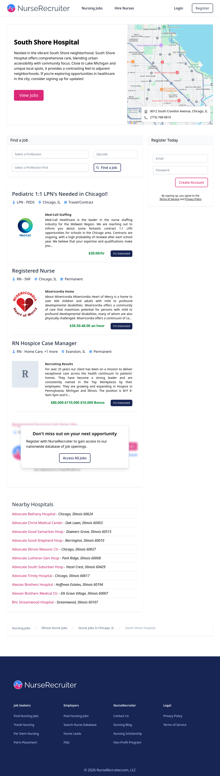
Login (178, 8)
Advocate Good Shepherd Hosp (37, 540)
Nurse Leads (72, 733)
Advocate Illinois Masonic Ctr (35, 549)
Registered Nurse (33, 270)
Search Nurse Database (80, 725)
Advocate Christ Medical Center (37, 522)
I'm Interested (121, 253)
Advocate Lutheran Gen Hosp (35, 558)
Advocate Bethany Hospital (33, 514)
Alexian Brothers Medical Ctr (35, 593)
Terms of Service (169, 199)
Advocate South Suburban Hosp (37, 567)
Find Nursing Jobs (26, 716)
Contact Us (121, 716)
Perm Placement (25, 742)
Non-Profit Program (127, 742)
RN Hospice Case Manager (44, 343)
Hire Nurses (124, 8)
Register (202, 8)
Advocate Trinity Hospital (32, 575)
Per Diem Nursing (26, 733)
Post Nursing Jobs (76, 716)
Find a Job (106, 167)
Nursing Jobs (92, 8)
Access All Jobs (75, 458)
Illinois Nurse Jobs (54, 628)
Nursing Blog (122, 725)
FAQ (66, 742)
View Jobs (28, 95)
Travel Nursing (24, 725)
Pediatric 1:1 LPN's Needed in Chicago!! (60, 194)
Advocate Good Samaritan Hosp (37, 531)
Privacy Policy (193, 199)
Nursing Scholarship (127, 733)
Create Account (191, 182)
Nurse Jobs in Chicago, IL (96, 628)
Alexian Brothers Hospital (32, 584)
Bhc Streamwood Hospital (33, 602)
